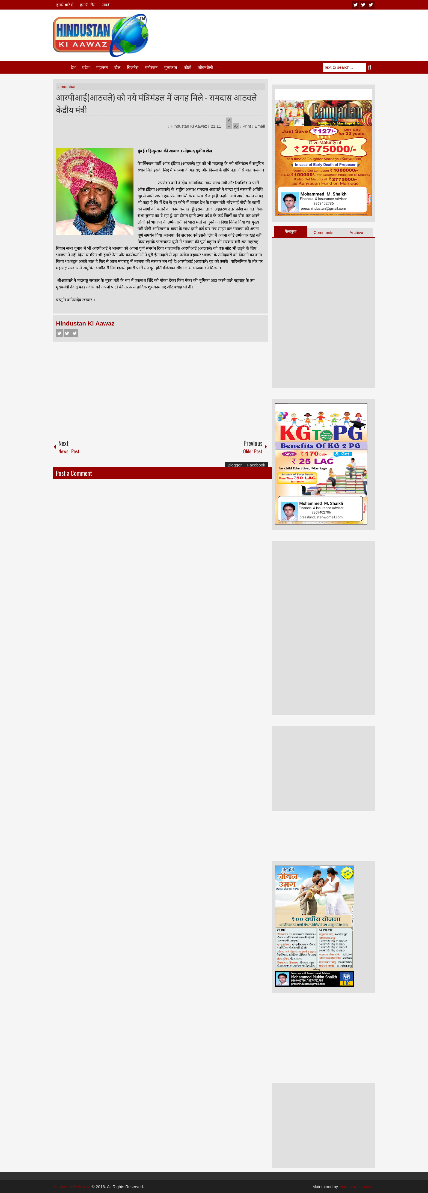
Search (370, 67)
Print (245, 126)
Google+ (74, 333)
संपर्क (106, 4)
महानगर (102, 67)
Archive (356, 232)
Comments (324, 232)
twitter (363, 5)
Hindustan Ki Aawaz (189, 126)
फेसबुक (290, 231)
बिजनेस (132, 67)
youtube (355, 5)
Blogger (235, 465)
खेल (117, 67)
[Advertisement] (275, 27)
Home (61, 67)
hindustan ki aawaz (357, 1186)
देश (73, 67)
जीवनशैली (205, 67)
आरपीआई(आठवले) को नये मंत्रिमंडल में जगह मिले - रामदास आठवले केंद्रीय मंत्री (156, 103)
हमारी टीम (87, 4)
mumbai (68, 86)
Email (258, 126)
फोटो (187, 67)
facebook (370, 5)
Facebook (59, 333)
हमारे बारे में (64, 4)
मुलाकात (170, 67)
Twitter (67, 333)
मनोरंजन (151, 67)
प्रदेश (86, 67)
